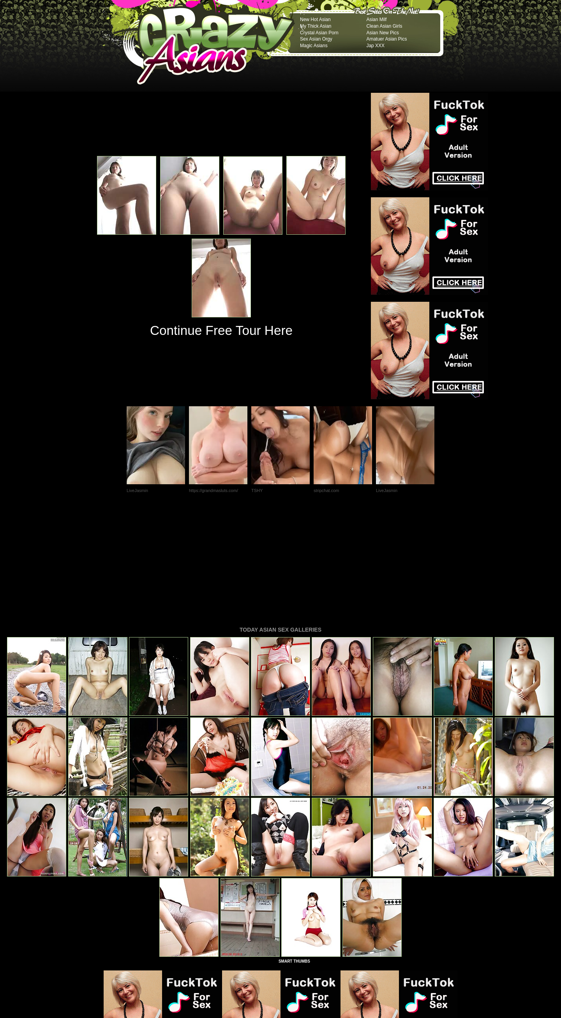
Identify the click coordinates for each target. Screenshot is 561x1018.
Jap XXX (375, 45)
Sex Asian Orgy (316, 39)
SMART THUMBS (294, 855)
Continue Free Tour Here (221, 330)
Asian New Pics (382, 32)
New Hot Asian (315, 19)
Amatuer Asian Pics (386, 39)
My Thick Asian (315, 26)
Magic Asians (314, 45)
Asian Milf (376, 19)
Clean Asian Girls (384, 26)
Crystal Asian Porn (319, 32)
